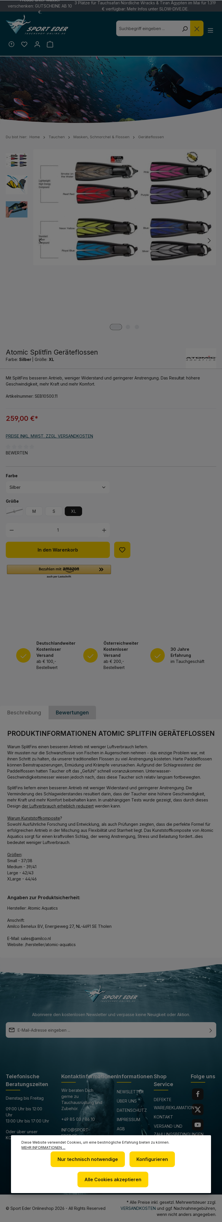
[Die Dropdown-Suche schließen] (196, 28)
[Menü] (210, 30)
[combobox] (146, 28)
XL (73, 512)
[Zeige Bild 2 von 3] (128, 328)
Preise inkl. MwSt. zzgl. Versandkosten (49, 436)
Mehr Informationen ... (43, 1147)
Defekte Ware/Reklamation (174, 1103)
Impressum (128, 1119)
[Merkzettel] (24, 44)
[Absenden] (210, 1030)
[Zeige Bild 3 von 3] (137, 328)
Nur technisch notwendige (88, 1159)
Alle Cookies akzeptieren (112, 1179)
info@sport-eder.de (75, 1132)
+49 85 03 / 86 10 (78, 1119)
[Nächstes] (209, 241)
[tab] (24, 713)
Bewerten (17, 453)
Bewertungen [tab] (72, 713)
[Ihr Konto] (38, 44)
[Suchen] (184, 28)
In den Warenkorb (58, 551)
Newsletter (130, 1091)
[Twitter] (198, 1109)
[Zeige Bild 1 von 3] (116, 328)
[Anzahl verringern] (12, 531)
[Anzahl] (58, 531)
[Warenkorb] (52, 44)
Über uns (127, 1100)
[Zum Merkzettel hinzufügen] (122, 551)
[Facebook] (198, 1094)
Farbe (12, 476)
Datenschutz (132, 1110)
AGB (121, 1128)
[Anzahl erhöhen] (104, 531)
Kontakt (163, 1116)
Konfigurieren (152, 1159)
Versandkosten (138, 1208)
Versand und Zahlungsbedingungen (179, 1130)
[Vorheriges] (41, 241)
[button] (59, 573)
